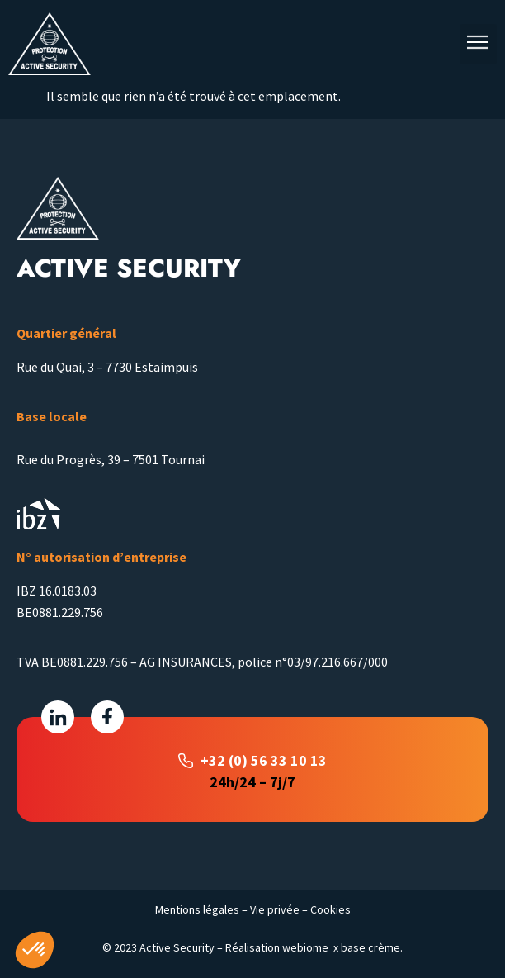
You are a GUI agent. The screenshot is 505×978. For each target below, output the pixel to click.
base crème (370, 947)
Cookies (330, 909)
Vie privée (275, 909)
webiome (305, 947)
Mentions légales (197, 909)
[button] (478, 44)
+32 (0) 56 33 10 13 (264, 760)
